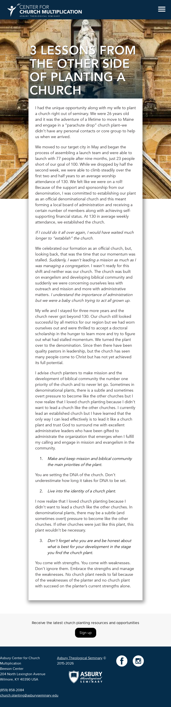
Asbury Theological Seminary (79, 658)
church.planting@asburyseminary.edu (29, 695)
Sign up (85, 632)
